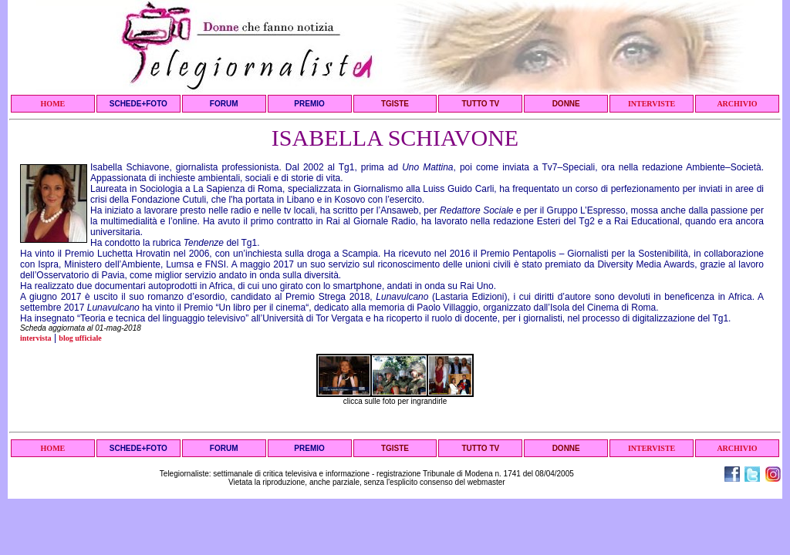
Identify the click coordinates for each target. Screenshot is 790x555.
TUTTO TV (480, 103)
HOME (53, 103)
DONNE (566, 103)
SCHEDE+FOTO (138, 103)
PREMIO (309, 103)
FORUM (224, 103)
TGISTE (395, 103)
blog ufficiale (80, 338)
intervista (36, 338)
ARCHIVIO (737, 103)
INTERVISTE (651, 103)
